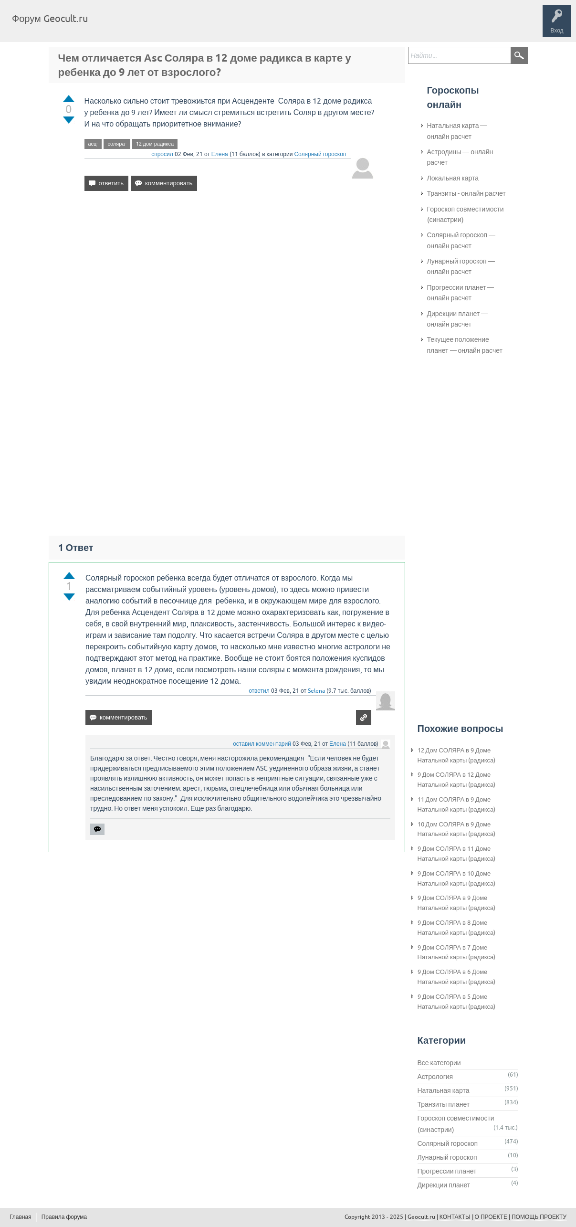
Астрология (435, 1076)
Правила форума (64, 1217)
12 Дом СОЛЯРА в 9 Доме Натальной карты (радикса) (457, 755)
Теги (175, 26)
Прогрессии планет (447, 1171)
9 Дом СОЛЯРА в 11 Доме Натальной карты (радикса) (457, 853)
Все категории (439, 1063)
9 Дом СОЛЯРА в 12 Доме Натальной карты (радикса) (457, 779)
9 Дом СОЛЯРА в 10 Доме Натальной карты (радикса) (457, 878)
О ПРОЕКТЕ (491, 1217)
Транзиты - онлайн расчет (466, 193)
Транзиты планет (444, 1104)
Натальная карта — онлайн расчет (457, 131)
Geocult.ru (421, 1217)
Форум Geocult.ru (50, 18)
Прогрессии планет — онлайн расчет (460, 293)
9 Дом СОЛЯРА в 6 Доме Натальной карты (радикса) (457, 976)
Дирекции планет (444, 1185)
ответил (259, 691)
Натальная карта (444, 1090)
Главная (112, 26)
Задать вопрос (252, 26)
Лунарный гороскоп (447, 1157)
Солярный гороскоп (320, 154)
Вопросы (144, 26)
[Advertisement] (229, 281)
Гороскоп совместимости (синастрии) (465, 214)
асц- (93, 144)
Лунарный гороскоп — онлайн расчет (461, 266)
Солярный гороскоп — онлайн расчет (461, 240)
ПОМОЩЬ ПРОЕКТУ (539, 1217)
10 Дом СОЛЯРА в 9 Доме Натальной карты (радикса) (457, 829)
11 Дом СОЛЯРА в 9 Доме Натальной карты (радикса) (457, 804)
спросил (162, 154)
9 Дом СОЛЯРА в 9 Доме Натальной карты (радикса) (457, 902)
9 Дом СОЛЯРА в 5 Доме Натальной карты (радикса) (457, 1001)
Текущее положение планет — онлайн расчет (465, 345)
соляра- (116, 144)
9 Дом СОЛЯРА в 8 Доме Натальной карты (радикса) (457, 927)
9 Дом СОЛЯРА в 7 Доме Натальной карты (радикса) (457, 952)
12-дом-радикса (155, 144)
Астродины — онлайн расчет (460, 157)
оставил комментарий (262, 743)
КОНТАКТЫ (455, 1217)
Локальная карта (453, 178)
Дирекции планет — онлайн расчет (457, 319)
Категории (209, 26)
